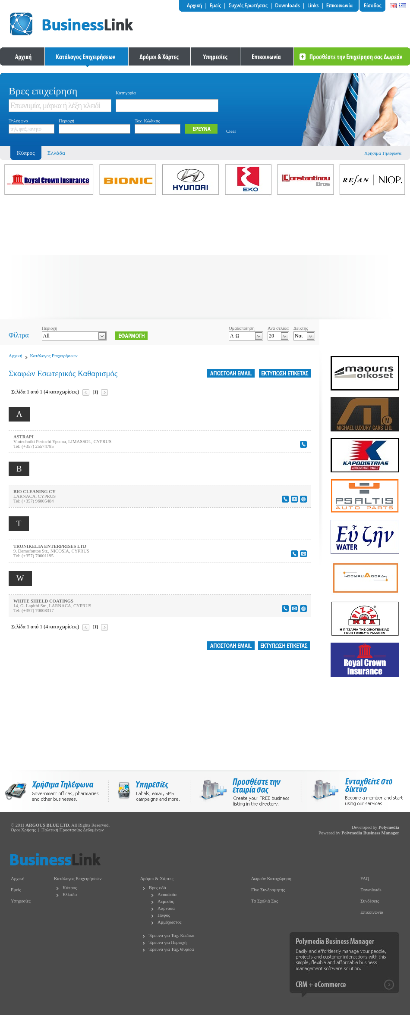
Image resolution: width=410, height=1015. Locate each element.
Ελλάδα (56, 153)
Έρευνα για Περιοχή (167, 942)
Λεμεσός (166, 901)
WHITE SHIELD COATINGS (43, 601)
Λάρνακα (166, 908)
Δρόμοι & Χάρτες (156, 878)
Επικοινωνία (371, 912)
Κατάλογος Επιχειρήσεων (54, 355)
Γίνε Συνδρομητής (268, 889)
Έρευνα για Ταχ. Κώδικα (172, 935)
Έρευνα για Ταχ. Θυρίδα (171, 949)
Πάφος (164, 915)
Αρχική (15, 355)
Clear (231, 131)
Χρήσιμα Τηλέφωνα (382, 153)
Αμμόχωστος (170, 922)
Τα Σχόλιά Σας (264, 901)
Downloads (371, 889)
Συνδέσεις (369, 901)
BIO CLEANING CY (34, 491)
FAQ (364, 878)
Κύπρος (70, 887)
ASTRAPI (23, 436)
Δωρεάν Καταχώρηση (271, 878)
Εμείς (16, 889)
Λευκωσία (167, 894)
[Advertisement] (205, 259)
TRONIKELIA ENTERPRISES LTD (49, 546)
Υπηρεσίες (21, 901)
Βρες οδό (157, 887)
